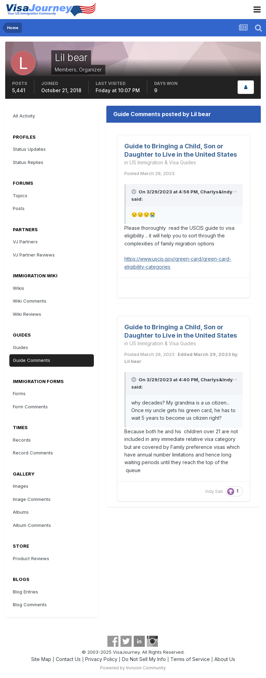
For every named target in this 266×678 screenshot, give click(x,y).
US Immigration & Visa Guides (163, 162)
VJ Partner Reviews (34, 255)
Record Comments (33, 452)
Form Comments (30, 406)
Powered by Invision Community (133, 667)
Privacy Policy (101, 659)
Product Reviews (31, 558)
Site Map (41, 659)
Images (20, 486)
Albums (21, 512)
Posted (149, 173)
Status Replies (28, 162)
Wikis (18, 288)
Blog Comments (30, 604)
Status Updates (29, 149)
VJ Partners (25, 241)
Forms (19, 393)
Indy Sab (214, 491)
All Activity (24, 116)
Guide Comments (31, 360)
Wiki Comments (29, 301)
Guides (20, 347)
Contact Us (68, 659)
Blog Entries (25, 591)
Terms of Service (190, 659)
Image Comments (32, 499)
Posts (19, 208)
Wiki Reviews (27, 314)
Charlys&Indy (216, 191)
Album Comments (32, 525)
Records (22, 440)
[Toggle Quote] (134, 191)
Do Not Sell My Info (144, 659)
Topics (20, 195)
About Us (224, 659)
